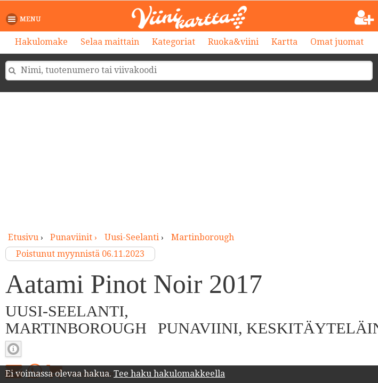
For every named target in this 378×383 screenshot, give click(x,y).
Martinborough (202, 237)
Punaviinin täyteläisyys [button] (13, 349)
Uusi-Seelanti (131, 237)
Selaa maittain (110, 42)
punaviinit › (74, 237)
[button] (25, 19)
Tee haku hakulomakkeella (169, 374)
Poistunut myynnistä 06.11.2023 (80, 254)
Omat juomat (337, 42)
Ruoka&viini (233, 42)
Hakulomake (41, 42)
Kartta (284, 42)
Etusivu (23, 237)
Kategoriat (173, 42)
